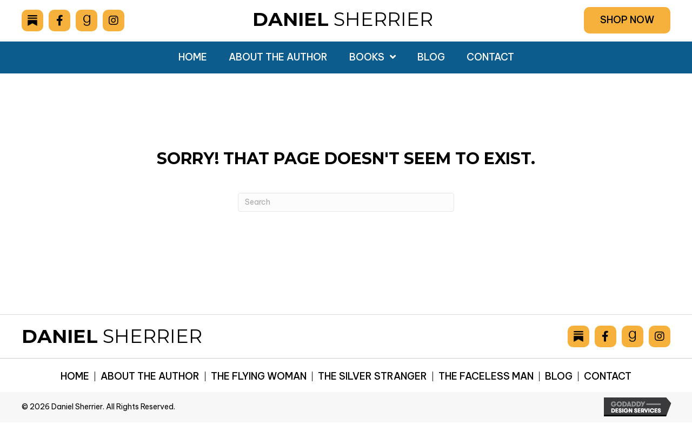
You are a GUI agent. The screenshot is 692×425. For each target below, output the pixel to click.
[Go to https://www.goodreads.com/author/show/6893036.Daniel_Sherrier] (86, 20)
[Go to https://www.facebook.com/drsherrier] (59, 20)
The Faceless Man (486, 376)
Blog (559, 376)
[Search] (346, 202)
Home (75, 376)
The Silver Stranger (372, 376)
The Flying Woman (259, 376)
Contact (607, 376)
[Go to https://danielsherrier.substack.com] (32, 20)
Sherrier (342, 19)
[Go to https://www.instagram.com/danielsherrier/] (113, 20)
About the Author (150, 376)
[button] (627, 20)
